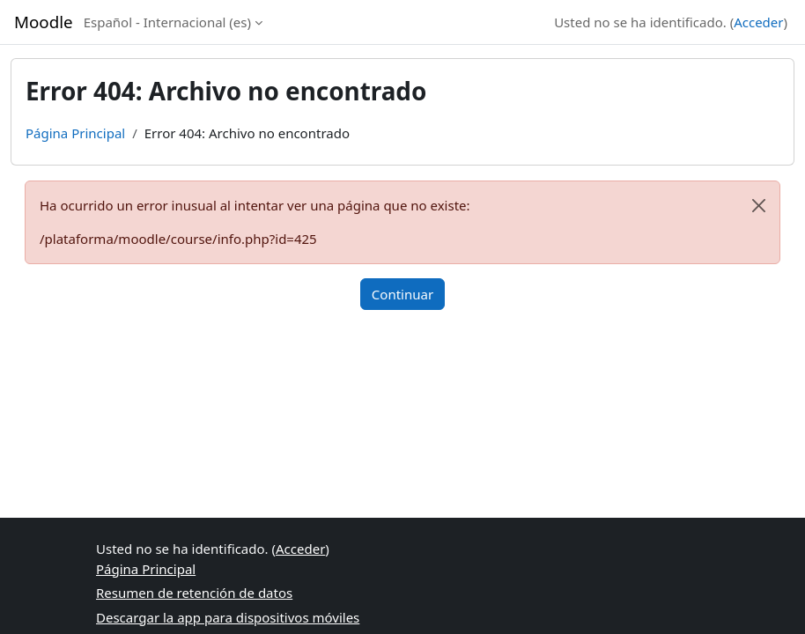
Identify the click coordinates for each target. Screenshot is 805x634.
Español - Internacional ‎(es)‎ (167, 22)
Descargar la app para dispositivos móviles (227, 617)
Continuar (402, 294)
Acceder (758, 22)
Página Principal (75, 133)
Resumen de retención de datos (194, 592)
